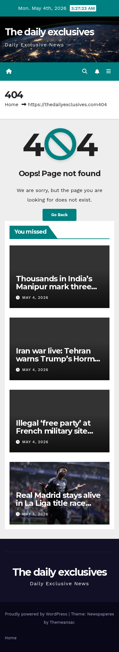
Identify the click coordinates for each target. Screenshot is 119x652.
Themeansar (62, 622)
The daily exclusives (49, 32)
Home (11, 104)
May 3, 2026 (35, 514)
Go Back (59, 214)
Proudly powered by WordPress (37, 614)
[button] (84, 71)
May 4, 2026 (35, 297)
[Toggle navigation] (108, 71)
